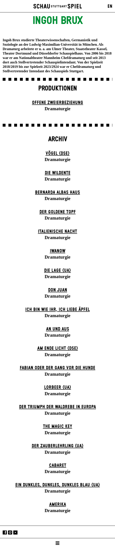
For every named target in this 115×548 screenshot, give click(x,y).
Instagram (10, 532)
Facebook (5, 532)
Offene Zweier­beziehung (57, 102)
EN (109, 6)
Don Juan (57, 290)
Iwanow (57, 251)
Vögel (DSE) (58, 153)
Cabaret (57, 465)
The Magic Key (57, 426)
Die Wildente (57, 173)
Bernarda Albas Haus (57, 192)
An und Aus (57, 329)
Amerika (57, 504)
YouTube (15, 532)
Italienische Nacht (57, 231)
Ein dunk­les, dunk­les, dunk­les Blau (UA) (57, 485)
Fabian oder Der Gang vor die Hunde (57, 367)
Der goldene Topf (57, 212)
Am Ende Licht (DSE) (57, 348)
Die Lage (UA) (57, 270)
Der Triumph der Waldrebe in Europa (57, 407)
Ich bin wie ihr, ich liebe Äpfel (57, 309)
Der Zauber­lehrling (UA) (58, 446)
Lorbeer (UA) (57, 387)
